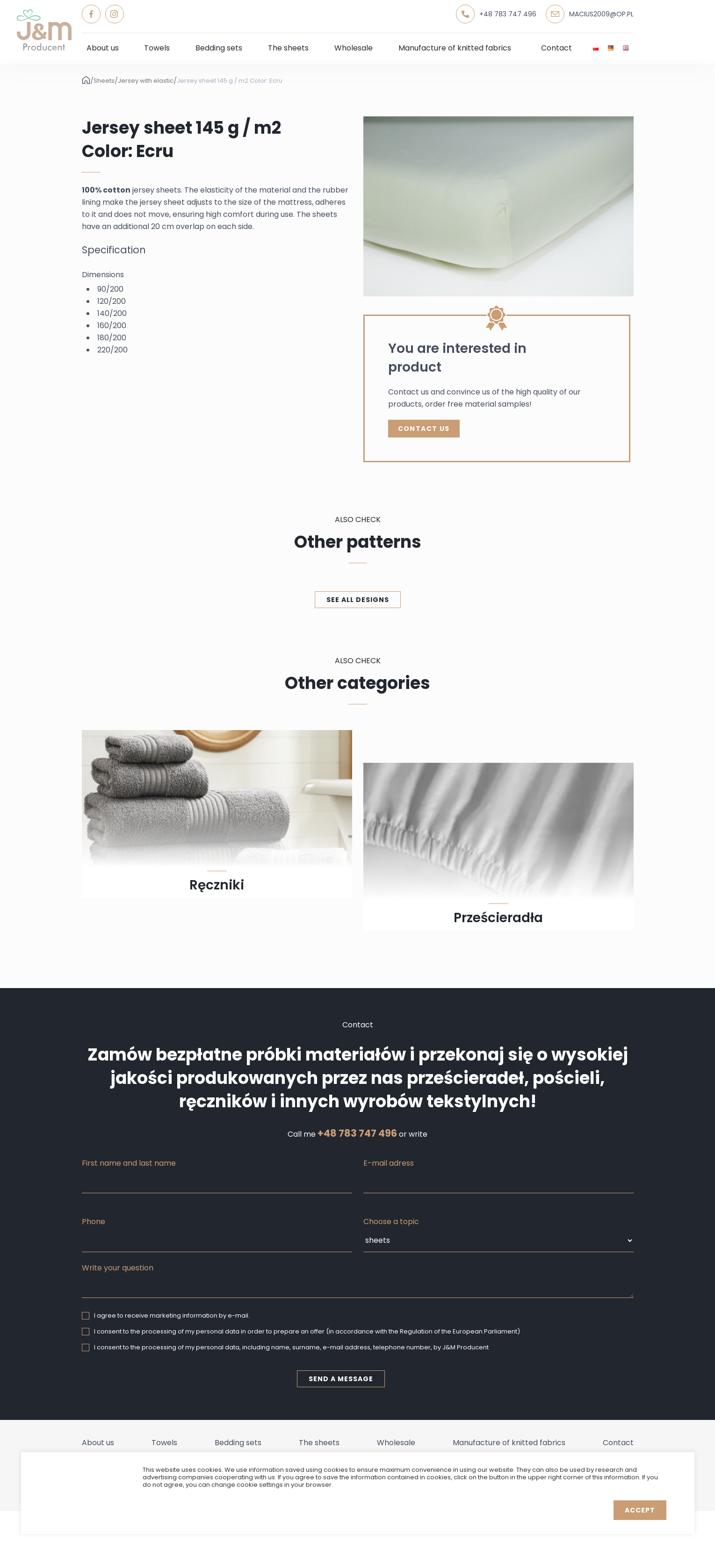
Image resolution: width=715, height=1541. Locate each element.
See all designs (357, 599)
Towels (157, 48)
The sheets (288, 48)
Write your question (117, 1267)
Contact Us (424, 428)
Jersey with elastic (145, 81)
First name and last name (129, 1163)
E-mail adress (388, 1163)
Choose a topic (391, 1221)
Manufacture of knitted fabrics (454, 48)
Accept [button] (640, 1510)
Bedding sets (218, 48)
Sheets (104, 81)
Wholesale (353, 48)
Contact (556, 48)
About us (103, 48)
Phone (93, 1221)
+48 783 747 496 (357, 1133)
